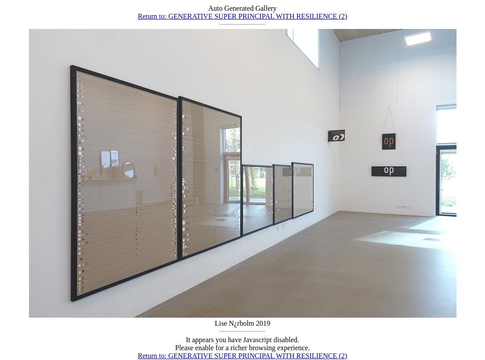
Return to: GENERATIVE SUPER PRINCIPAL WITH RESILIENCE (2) (242, 16)
